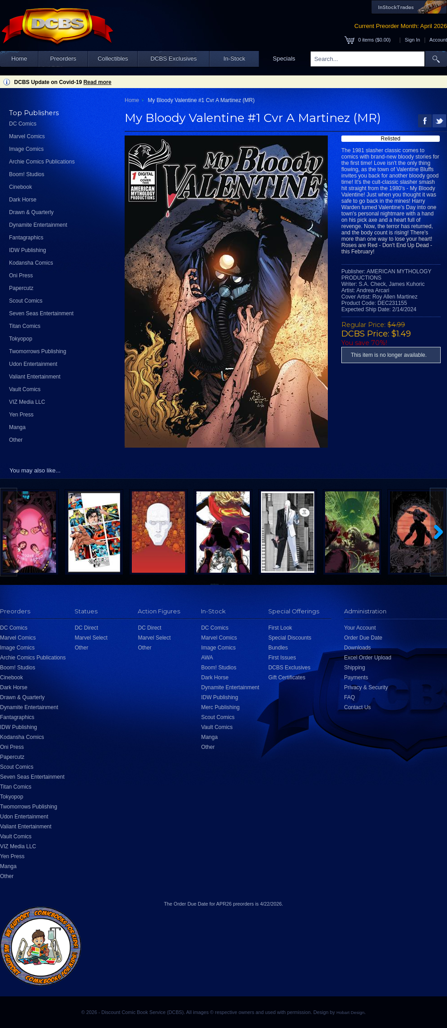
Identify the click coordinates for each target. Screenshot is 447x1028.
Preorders (63, 58)
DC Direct (86, 628)
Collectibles (113, 58)
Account (438, 39)
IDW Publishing (27, 250)
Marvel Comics (27, 136)
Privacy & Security (366, 687)
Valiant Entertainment (35, 377)
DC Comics (23, 124)
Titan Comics (25, 326)
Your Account (360, 628)
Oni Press (21, 275)
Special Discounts (289, 638)
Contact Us (357, 707)
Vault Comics (25, 389)
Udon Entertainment (33, 364)
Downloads (357, 648)
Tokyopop (20, 339)
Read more (98, 82)
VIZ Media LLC (27, 402)
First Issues (282, 657)
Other (16, 440)
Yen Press (21, 414)
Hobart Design (350, 1012)
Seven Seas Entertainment (41, 313)
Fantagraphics (26, 237)
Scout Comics (25, 301)
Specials (284, 58)
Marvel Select (90, 638)
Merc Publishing (220, 707)
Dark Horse (23, 199)
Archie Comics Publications (41, 162)
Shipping (354, 667)
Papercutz (21, 288)
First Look (280, 628)
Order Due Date (363, 638)
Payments (356, 677)
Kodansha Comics (31, 263)
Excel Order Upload (367, 657)
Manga (17, 427)
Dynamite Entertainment (38, 225)
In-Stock (234, 58)
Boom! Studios (26, 174)
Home (19, 58)
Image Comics (26, 149)
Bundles (278, 648)
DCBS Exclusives (173, 58)
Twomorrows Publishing (37, 351)
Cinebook (20, 187)
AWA (207, 657)
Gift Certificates (286, 677)
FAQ (349, 697)
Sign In (412, 39)
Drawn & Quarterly (31, 212)
